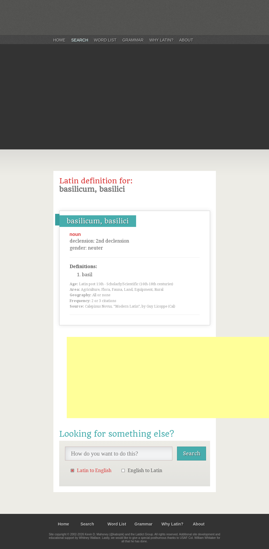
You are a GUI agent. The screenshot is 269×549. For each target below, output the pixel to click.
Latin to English (94, 470)
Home (59, 40)
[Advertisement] (134, 105)
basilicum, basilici (98, 221)
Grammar (133, 40)
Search (79, 40)
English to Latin (145, 470)
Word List (105, 40)
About (186, 40)
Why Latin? (161, 40)
